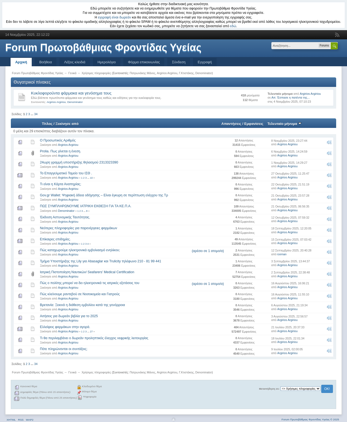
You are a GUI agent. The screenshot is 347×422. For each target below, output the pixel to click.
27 (91, 331)
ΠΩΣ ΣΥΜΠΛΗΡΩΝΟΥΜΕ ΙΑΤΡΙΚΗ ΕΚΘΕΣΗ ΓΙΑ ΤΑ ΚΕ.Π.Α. (85, 206)
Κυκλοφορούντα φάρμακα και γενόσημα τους (71, 93)
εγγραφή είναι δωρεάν (114, 17)
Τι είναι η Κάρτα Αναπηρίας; (60, 184)
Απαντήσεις (231, 124)
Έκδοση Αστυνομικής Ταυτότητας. (65, 217)
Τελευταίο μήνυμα (284, 124)
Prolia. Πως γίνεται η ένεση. (60, 151)
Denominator (203, 73)
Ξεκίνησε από (67, 124)
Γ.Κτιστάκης (186, 73)
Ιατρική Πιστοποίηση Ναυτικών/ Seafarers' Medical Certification (87, 272)
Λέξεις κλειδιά (74, 62)
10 (91, 178)
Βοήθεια (45, 62)
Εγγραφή (205, 62)
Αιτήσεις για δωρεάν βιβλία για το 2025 (69, 316)
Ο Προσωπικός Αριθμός (58, 140)
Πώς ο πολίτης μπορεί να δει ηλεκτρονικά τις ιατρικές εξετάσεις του (89, 283)
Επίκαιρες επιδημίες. (55, 239)
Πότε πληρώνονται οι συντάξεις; (63, 349)
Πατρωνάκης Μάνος (142, 73)
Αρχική (21, 62)
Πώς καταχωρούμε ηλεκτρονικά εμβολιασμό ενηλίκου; (80, 250)
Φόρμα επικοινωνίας (144, 62)
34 (35, 114)
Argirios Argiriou (167, 73)
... (32, 114)
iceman (282, 254)
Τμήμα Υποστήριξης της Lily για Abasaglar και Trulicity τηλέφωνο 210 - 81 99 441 (100, 261)
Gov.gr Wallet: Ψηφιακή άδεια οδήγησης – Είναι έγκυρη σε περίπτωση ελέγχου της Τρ (104, 195)
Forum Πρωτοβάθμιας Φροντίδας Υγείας (103, 47)
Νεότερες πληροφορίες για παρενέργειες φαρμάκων (78, 228)
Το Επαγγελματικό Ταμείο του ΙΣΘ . (66, 173)
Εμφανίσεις (253, 124)
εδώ (233, 26)
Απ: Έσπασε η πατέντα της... (290, 97)
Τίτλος (47, 124)
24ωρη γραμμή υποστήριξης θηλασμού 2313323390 (79, 162)
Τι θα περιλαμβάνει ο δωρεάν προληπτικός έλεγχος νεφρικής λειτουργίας (94, 338)
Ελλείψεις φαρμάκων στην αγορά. (65, 327)
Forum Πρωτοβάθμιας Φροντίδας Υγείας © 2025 (310, 419)
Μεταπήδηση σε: (269, 388)
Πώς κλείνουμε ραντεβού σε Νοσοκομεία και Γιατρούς (80, 294)
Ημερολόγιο (107, 62)
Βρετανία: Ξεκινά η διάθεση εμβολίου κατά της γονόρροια (82, 305)
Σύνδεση (178, 62)
